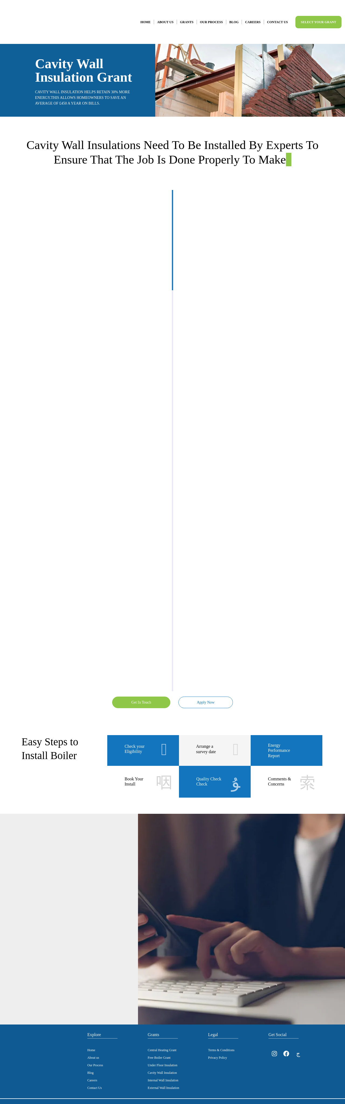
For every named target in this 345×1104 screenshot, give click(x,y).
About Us (165, 17)
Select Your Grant (318, 17)
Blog (234, 17)
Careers (252, 17)
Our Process (211, 17)
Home (145, 17)
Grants (187, 17)
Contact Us (277, 17)
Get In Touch (140, 692)
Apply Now (205, 692)
